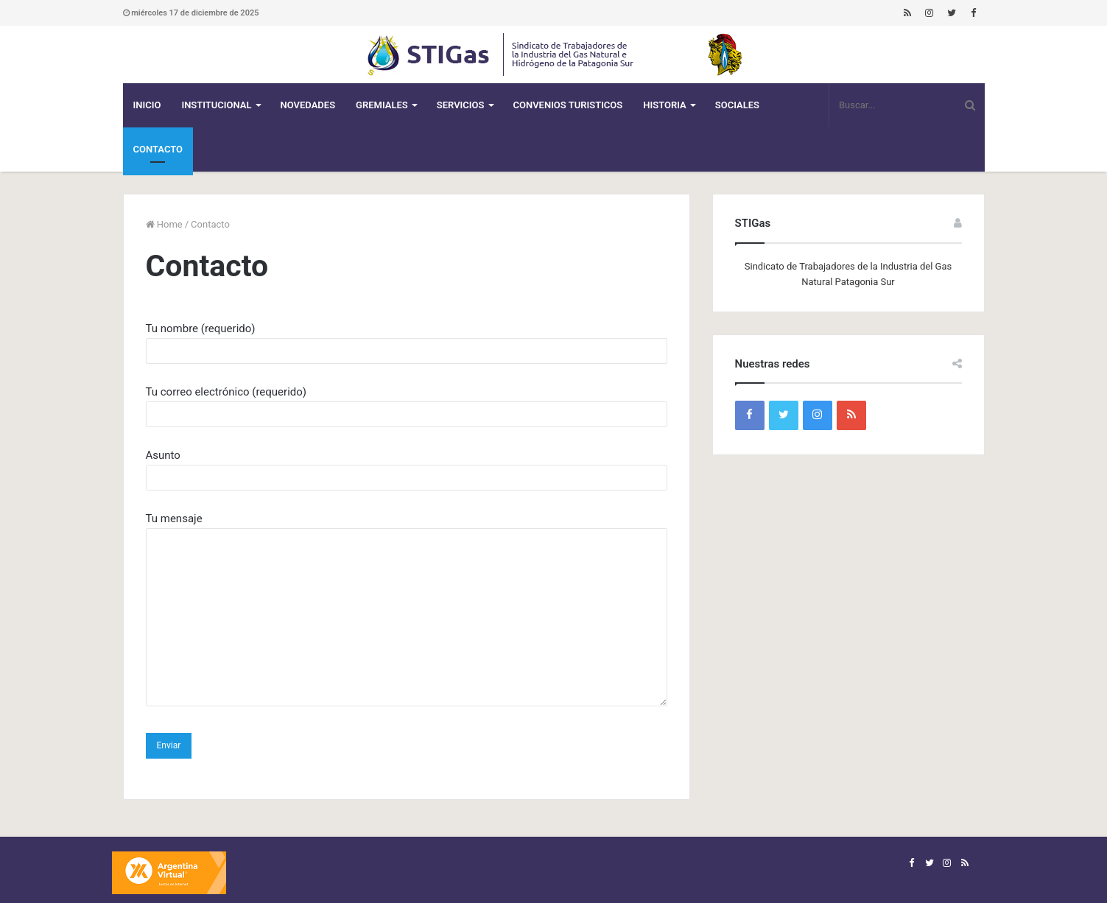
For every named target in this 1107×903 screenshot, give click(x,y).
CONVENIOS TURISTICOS (568, 104)
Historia (664, 104)
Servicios (461, 104)
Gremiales (382, 104)
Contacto (158, 149)
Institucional (216, 104)
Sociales (737, 104)
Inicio (147, 104)
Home (164, 224)
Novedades (308, 104)
